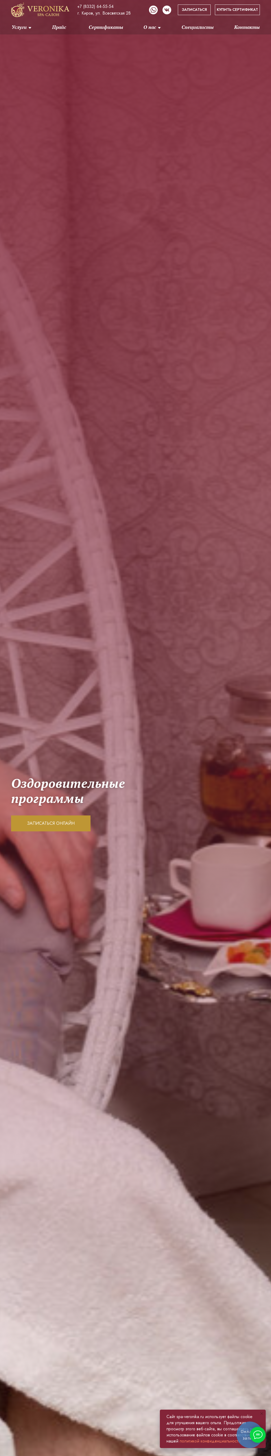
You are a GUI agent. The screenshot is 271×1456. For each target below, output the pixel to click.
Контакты (247, 27)
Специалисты (198, 27)
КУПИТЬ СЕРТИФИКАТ (237, 9)
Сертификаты (106, 27)
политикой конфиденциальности (210, 1441)
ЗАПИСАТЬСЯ (194, 9)
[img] (40, 9)
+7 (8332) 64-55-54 (95, 6)
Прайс (59, 27)
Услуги (19, 27)
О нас (149, 27)
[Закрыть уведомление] (261, 1413)
